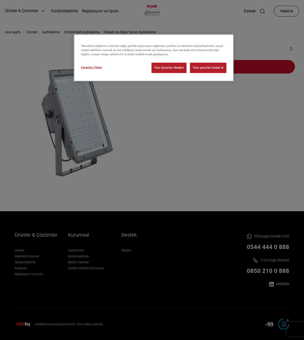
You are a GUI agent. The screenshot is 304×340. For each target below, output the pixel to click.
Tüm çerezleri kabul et (208, 67)
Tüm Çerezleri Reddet (169, 67)
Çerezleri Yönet (91, 67)
